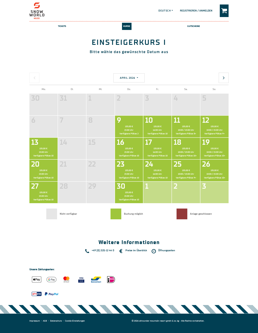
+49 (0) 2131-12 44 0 (103, 250)
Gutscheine (193, 26)
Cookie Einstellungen (75, 321)
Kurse (126, 26)
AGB (45, 321)
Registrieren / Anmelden (196, 10)
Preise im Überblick (136, 250)
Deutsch (164, 10)
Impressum (34, 321)
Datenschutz (56, 321)
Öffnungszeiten (166, 250)
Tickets (62, 26)
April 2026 (128, 77)
